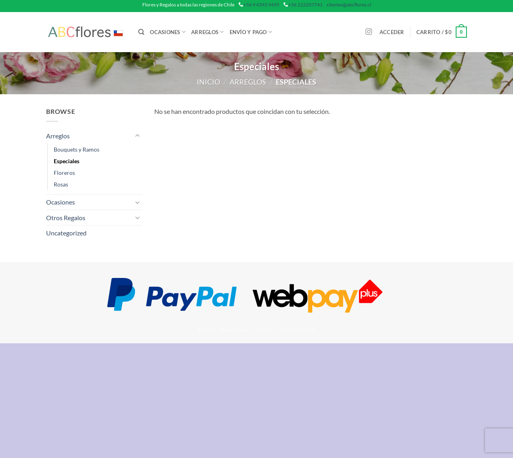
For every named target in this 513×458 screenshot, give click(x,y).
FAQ (310, 330)
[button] (392, 32)
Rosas (61, 184)
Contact (288, 330)
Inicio (208, 81)
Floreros (64, 172)
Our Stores (236, 330)
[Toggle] (137, 136)
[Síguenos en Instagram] (369, 32)
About (207, 330)
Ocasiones (168, 32)
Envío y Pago (251, 32)
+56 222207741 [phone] (305, 5)
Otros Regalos (65, 217)
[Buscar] (141, 32)
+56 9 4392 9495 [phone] (261, 5)
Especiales (66, 161)
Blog (264, 330)
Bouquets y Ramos (76, 149)
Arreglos (207, 32)
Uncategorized (66, 233)
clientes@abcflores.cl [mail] (349, 5)
